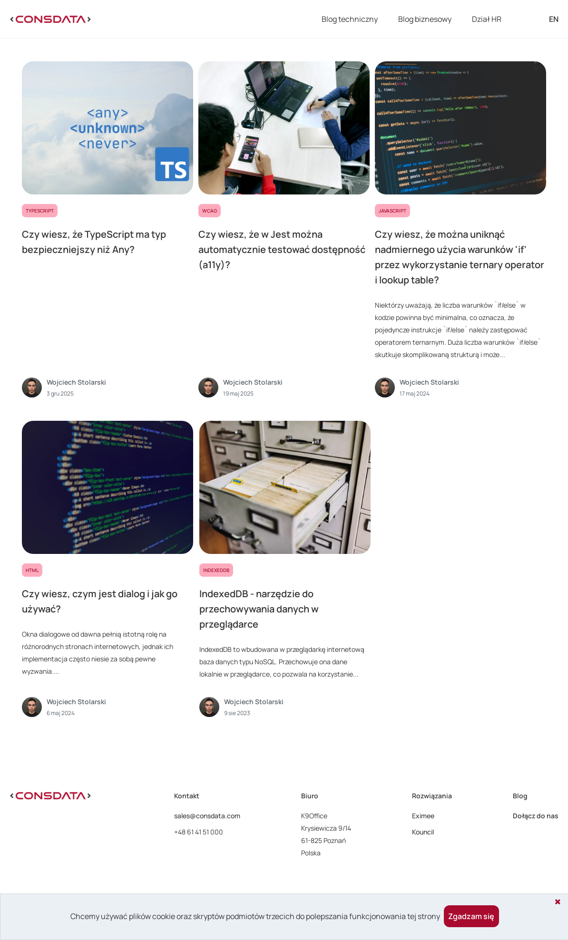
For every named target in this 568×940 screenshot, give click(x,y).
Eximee (423, 815)
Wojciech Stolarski (76, 382)
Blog (520, 795)
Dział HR (486, 19)
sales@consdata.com (207, 815)
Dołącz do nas (535, 815)
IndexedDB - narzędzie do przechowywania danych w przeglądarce (259, 608)
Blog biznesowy (424, 19)
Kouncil (423, 831)
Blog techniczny (350, 19)
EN (553, 19)
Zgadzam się (471, 916)
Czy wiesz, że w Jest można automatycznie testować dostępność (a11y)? (281, 249)
